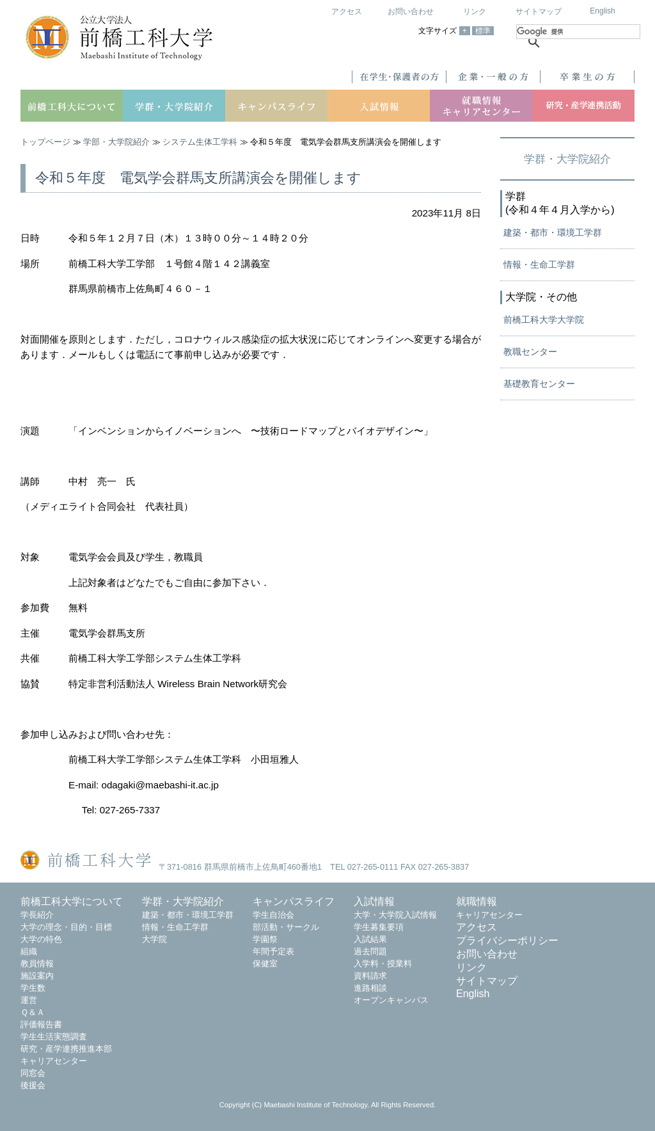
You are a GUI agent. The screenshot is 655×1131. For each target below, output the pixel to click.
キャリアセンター (53, 1061)
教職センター (530, 351)
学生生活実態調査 (53, 1036)
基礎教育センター (539, 383)
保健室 (265, 963)
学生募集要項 (379, 927)
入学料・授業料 (383, 963)
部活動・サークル (286, 927)
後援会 (32, 1085)
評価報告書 (41, 1024)
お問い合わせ (411, 11)
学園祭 (265, 939)
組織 (28, 951)
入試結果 (370, 939)
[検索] (578, 31)
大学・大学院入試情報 (395, 915)
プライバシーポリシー (507, 940)
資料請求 (370, 975)
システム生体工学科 (199, 142)
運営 (28, 1000)
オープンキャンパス (391, 1000)
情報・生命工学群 (539, 264)
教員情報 (37, 963)
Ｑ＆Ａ (32, 1012)
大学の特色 (41, 939)
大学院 (154, 939)
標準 (483, 30)
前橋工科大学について (71, 901)
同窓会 (32, 1073)
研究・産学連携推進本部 (66, 1049)
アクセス (346, 11)
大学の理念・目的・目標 (66, 927)
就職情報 (476, 901)
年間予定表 (273, 951)
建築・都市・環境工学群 (552, 232)
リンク (474, 11)
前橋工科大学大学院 (543, 319)
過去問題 (370, 951)
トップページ (45, 142)
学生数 (32, 988)
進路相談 (370, 988)
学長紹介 (37, 915)
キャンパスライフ (294, 901)
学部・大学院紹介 (116, 142)
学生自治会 (273, 915)
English (602, 10)
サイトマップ (539, 11)
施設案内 (37, 975)
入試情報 (374, 901)
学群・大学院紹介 (567, 158)
